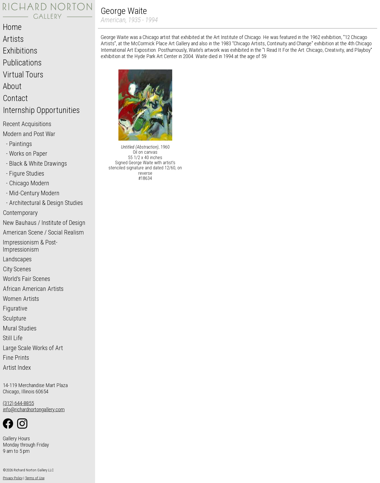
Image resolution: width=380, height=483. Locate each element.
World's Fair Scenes (26, 278)
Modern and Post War (29, 133)
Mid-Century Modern (34, 193)
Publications (22, 62)
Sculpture (14, 318)
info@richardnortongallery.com (34, 409)
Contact (15, 98)
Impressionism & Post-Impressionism (30, 246)
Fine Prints (16, 357)
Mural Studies (19, 328)
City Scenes (17, 269)
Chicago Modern (29, 183)
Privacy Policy (12, 478)
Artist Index (17, 367)
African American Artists (33, 288)
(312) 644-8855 (18, 403)
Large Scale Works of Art (33, 348)
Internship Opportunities (41, 110)
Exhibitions (20, 51)
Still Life (12, 338)
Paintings (20, 143)
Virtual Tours (23, 74)
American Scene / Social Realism (43, 232)
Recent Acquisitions (27, 124)
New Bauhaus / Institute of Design (44, 222)
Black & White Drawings (38, 163)
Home (12, 27)
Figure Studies (26, 173)
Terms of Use (34, 478)
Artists (13, 39)
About (12, 86)
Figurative (15, 308)
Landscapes (17, 259)
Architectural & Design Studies (46, 202)
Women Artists (21, 298)
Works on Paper (28, 153)
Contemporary (20, 212)
